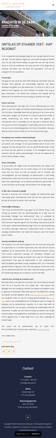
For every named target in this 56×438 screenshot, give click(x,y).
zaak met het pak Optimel (39, 295)
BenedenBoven (31, 430)
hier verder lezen (43, 329)
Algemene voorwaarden (21, 427)
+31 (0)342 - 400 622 (28, 380)
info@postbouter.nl (29, 383)
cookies (27, 434)
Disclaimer (8, 427)
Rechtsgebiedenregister (43, 424)
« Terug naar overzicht (11, 341)
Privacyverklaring (37, 427)
